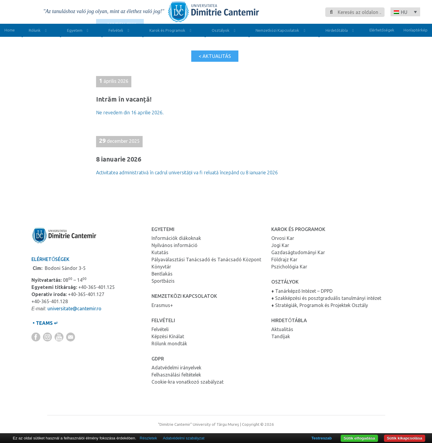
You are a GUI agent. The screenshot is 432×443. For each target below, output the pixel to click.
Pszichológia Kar (289, 266)
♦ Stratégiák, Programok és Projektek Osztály (319, 305)
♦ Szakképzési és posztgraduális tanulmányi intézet (326, 298)
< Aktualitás (215, 56)
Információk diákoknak (176, 238)
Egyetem (79, 31)
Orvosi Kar (282, 238)
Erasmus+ (162, 305)
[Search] (359, 12)
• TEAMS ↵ (44, 323)
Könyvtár (161, 266)
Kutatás (160, 252)
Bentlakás (162, 273)
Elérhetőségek (381, 30)
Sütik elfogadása (359, 438)
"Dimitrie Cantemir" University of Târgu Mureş (198, 424)
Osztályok (225, 31)
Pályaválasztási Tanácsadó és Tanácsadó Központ (206, 259)
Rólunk (39, 31)
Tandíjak (280, 336)
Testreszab (321, 438)
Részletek (148, 438)
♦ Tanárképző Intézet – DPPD (301, 291)
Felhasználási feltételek (176, 374)
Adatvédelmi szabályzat (183, 438)
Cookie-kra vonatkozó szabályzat (188, 382)
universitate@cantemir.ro (74, 308)
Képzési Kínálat (168, 336)
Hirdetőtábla (341, 31)
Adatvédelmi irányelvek (176, 367)
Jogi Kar (280, 245)
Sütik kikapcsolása (404, 438)
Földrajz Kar (284, 259)
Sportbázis (163, 281)
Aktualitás (282, 329)
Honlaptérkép (416, 30)
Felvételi (120, 31)
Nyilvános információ (174, 245)
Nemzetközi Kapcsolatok (282, 31)
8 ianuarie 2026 (118, 159)
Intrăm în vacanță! (124, 99)
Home (9, 30)
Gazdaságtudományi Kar (298, 252)
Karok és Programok (171, 31)
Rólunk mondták (169, 343)
